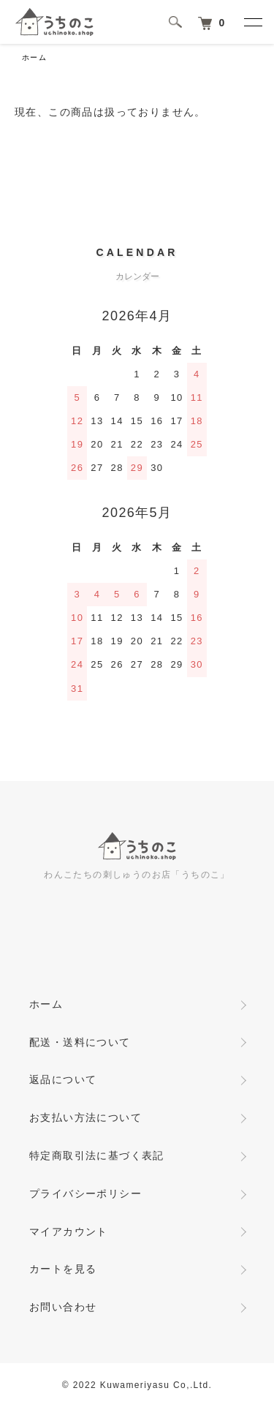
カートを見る (62, 1269)
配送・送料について (80, 1042)
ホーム (34, 57)
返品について (62, 1079)
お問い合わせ (62, 1307)
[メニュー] (252, 22)
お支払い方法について (85, 1117)
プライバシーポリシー (85, 1193)
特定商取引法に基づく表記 (96, 1155)
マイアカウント (68, 1231)
